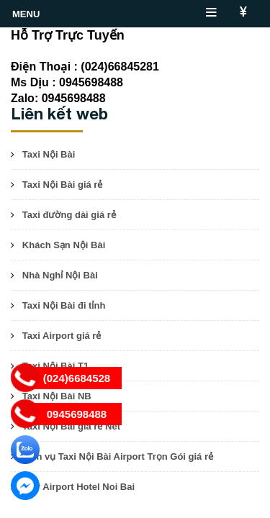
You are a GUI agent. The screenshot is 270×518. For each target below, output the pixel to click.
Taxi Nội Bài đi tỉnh (64, 305)
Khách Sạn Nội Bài (63, 245)
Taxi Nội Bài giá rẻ (62, 184)
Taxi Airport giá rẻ (62, 335)
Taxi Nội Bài (49, 154)
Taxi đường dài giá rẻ (69, 214)
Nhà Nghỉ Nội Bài (60, 275)
